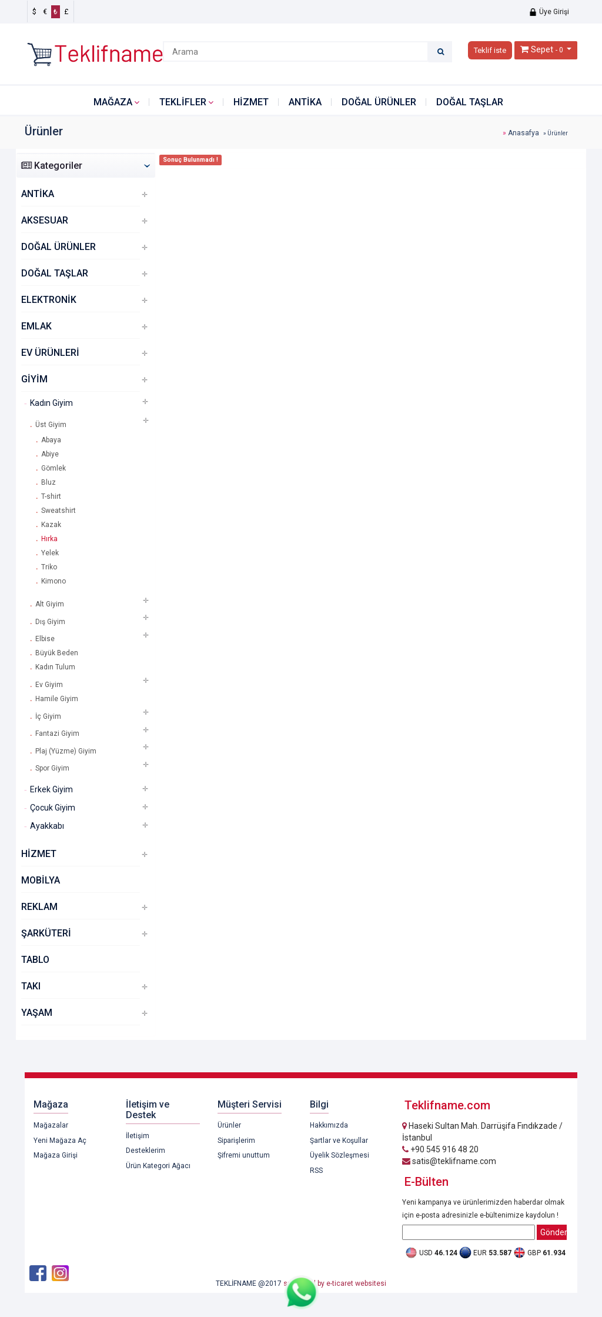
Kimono (53, 581)
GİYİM (34, 379)
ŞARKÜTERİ (46, 933)
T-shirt (51, 496)
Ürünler (229, 1125)
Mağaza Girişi (56, 1155)
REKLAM (39, 906)
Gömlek (53, 468)
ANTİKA (305, 102)
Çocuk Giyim (52, 807)
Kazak (51, 525)
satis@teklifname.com (449, 1161)
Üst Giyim (50, 425)
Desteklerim (145, 1150)
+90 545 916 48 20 (440, 1149)
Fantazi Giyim (57, 733)
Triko (49, 567)
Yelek (50, 553)
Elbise (45, 639)
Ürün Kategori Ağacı (158, 1166)
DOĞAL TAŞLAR (469, 102)
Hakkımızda (329, 1125)
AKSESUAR (44, 220)
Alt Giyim (49, 604)
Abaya (51, 440)
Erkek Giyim (51, 789)
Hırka (49, 539)
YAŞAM (36, 1012)
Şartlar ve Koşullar (339, 1140)
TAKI (31, 986)
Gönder (553, 1232)
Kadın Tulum (55, 667)
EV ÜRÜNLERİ (50, 352)
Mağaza (112, 102)
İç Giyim (48, 716)
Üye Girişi (549, 12)
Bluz (48, 482)
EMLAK (36, 326)
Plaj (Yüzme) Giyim (65, 751)
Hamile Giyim (56, 699)
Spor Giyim (52, 768)
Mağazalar (51, 1125)
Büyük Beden (56, 653)
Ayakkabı (47, 826)
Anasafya (523, 133)
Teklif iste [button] (490, 50)
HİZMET (251, 102)
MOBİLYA (40, 880)
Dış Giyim (50, 622)
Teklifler (182, 102)
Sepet (542, 49)
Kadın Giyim (51, 403)
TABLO (35, 959)
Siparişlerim (236, 1140)
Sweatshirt (58, 510)
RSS (316, 1170)
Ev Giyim (49, 685)
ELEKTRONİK (48, 299)
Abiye (50, 454)
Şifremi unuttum (244, 1155)
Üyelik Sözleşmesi (339, 1155)
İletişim (137, 1136)
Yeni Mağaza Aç (60, 1140)
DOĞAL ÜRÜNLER (379, 102)
